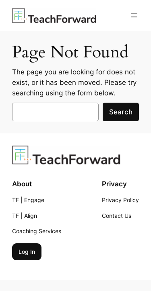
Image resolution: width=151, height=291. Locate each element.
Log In (27, 251)
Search (120, 112)
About (22, 184)
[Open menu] (134, 15)
